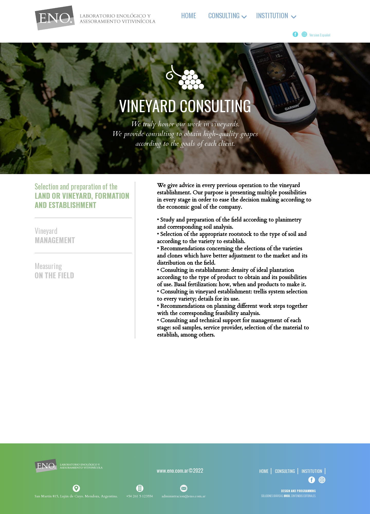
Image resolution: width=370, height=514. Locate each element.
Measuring (54, 270)
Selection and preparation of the (82, 196)
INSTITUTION (312, 471)
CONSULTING (285, 471)
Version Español (319, 34)
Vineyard (55, 235)
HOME (188, 15)
